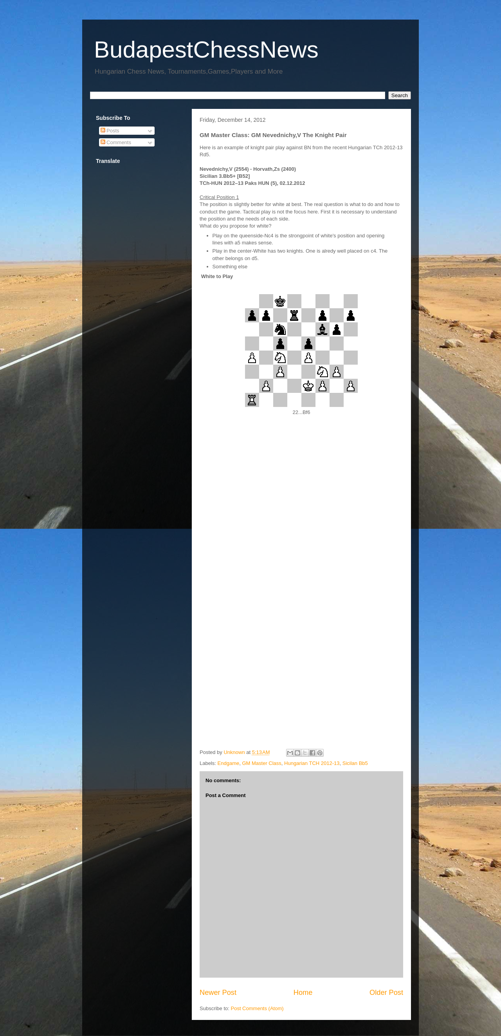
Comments (116, 142)
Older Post (386, 992)
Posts (110, 131)
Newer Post (218, 992)
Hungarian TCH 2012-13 (311, 763)
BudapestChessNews (206, 49)
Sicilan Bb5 (355, 763)
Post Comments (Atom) (257, 1008)
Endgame (229, 763)
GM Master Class (261, 763)
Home (303, 992)
